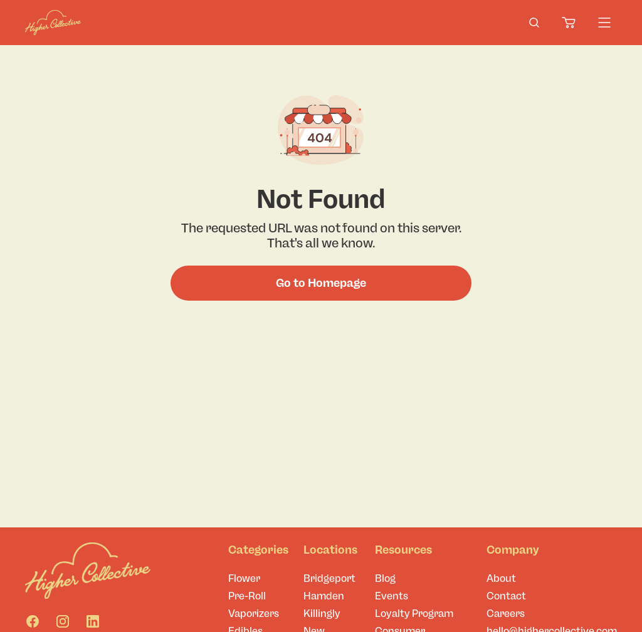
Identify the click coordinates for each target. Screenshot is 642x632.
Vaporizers (253, 613)
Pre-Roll (247, 596)
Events (391, 596)
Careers (506, 613)
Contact (506, 596)
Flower (244, 578)
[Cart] (569, 22)
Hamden (323, 596)
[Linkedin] (92, 621)
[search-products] (534, 22)
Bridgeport (329, 578)
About (501, 578)
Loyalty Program (414, 613)
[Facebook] (32, 621)
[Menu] (604, 22)
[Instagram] (62, 621)
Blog (385, 578)
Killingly (321, 613)
